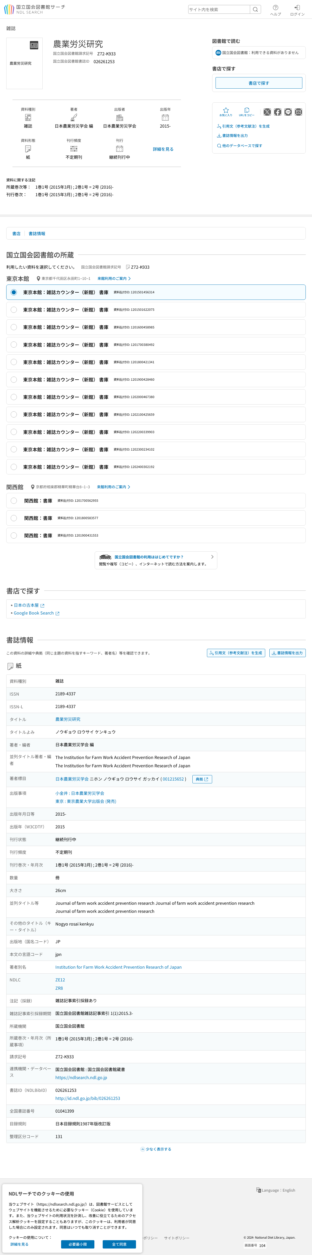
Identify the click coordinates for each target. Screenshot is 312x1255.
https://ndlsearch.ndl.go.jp (81, 1077)
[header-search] (224, 9)
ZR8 (59, 988)
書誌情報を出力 (232, 135)
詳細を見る (163, 149)
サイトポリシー (177, 1237)
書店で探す (259, 83)
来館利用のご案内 (115, 278)
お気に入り (225, 112)
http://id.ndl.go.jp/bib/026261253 (87, 1098)
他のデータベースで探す (239, 145)
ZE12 (60, 979)
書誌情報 (37, 233)
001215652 (173, 779)
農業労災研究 (67, 719)
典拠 (202, 779)
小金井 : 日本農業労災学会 (79, 793)
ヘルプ (275, 9)
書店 (16, 233)
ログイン (297, 9)
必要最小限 (78, 1244)
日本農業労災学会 (72, 779)
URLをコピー (247, 112)
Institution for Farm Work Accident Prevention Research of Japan (118, 967)
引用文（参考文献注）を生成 (243, 126)
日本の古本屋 (29, 605)
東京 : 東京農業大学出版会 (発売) (85, 801)
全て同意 (119, 1244)
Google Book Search (37, 613)
